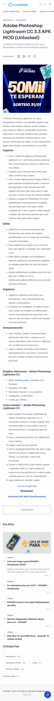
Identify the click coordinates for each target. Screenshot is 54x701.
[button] (40, 4)
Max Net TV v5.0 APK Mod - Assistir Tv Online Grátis (28, 637)
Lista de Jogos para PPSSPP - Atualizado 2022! (23, 563)
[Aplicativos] (13, 656)
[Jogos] (10, 557)
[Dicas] (37, 662)
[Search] (45, 4)
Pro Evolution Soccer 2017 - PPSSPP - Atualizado (28, 587)
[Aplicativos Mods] (16, 662)
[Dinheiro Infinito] (30, 11)
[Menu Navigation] (4, 4)
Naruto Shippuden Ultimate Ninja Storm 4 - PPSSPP (25, 621)
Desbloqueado (22, 380)
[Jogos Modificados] (11, 11)
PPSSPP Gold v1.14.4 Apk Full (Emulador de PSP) (28, 604)
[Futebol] (10, 581)
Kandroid (15, 691)
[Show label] (11, 676)
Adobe (23, 399)
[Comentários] (47, 576)
